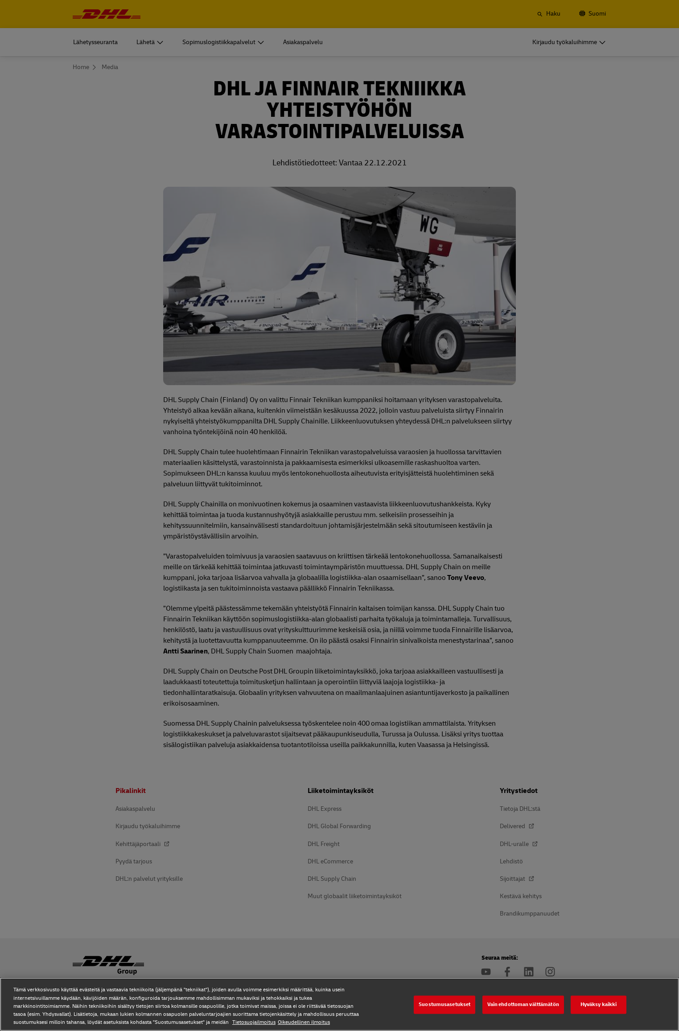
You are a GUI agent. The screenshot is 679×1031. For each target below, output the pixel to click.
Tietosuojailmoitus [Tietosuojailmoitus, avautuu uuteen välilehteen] (254, 1022)
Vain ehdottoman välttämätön (523, 1004)
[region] (339, 1004)
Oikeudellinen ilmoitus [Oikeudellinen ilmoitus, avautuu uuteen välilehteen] (304, 1022)
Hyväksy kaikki (598, 1004)
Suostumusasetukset (444, 1004)
